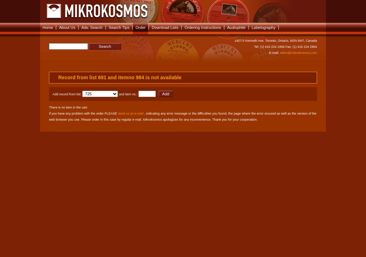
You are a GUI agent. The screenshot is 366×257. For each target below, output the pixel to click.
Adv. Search (92, 27)
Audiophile (236, 27)
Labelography (264, 27)
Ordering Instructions (202, 27)
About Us (67, 27)
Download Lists (165, 27)
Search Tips (119, 27)
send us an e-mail (130, 113)
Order (140, 27)
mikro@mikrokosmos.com (298, 53)
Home (48, 27)
